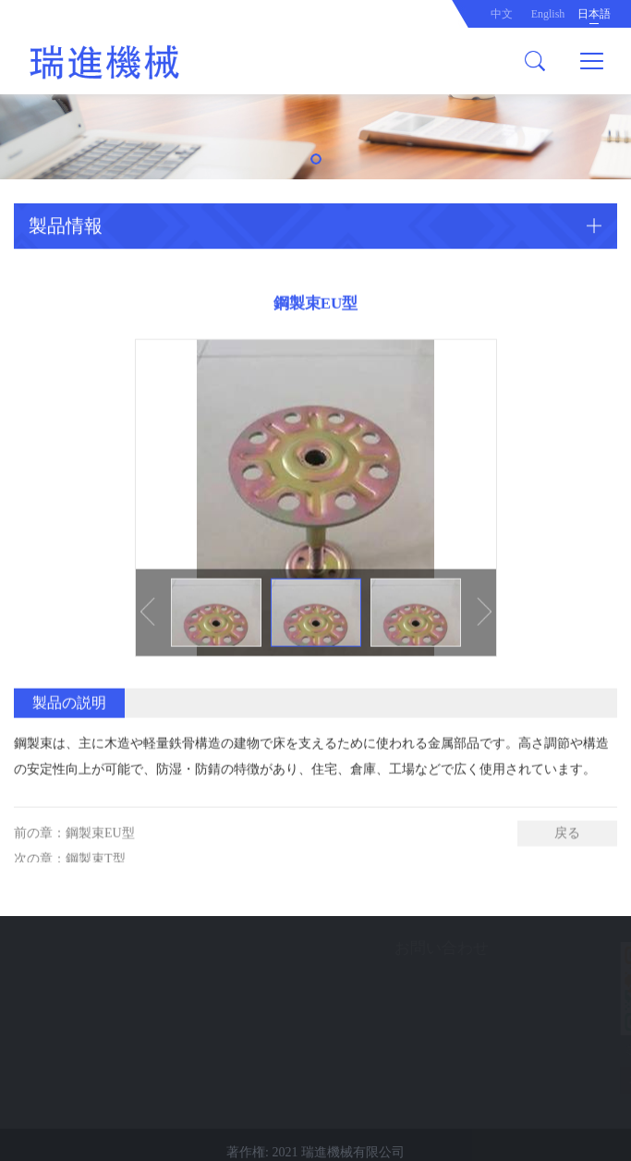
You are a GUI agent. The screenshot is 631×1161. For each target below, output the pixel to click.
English (548, 13)
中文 (502, 13)
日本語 (594, 13)
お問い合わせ (299, 948)
